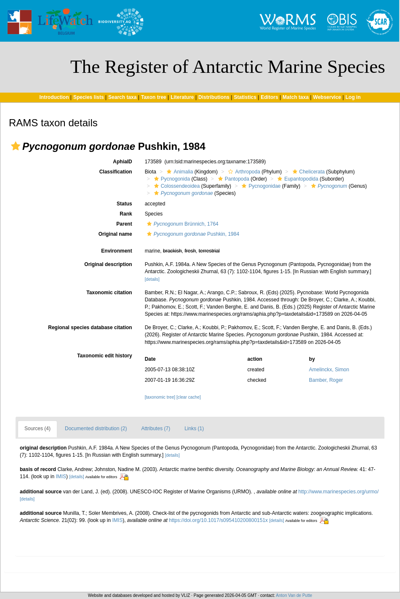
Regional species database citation (90, 327)
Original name (115, 234)
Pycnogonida (171, 179)
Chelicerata (308, 172)
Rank (126, 214)
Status (124, 204)
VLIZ (185, 595)
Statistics (245, 97)
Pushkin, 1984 (192, 234)
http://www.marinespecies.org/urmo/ (339, 492)
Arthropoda (243, 172)
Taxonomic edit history (104, 356)
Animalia (179, 172)
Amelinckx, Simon (329, 370)
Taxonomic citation (109, 293)
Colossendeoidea (176, 186)
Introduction (54, 97)
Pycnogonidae (260, 186)
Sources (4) (37, 428)
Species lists (88, 97)
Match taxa (296, 97)
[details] (152, 279)
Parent (124, 224)
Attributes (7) (155, 428)
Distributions (213, 97)
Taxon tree (153, 97)
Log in (353, 97)
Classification (115, 172)
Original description (108, 264)
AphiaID (122, 162)
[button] (15, 146)
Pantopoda (232, 179)
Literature (182, 97)
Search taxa (122, 97)
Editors (269, 97)
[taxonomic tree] (160, 397)
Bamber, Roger (326, 380)
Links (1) (194, 428)
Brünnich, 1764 (182, 224)
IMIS (61, 476)
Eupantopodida (296, 179)
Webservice (327, 97)
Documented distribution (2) (96, 428)
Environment (116, 251)
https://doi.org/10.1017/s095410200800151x (218, 520)
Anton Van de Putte (294, 595)
